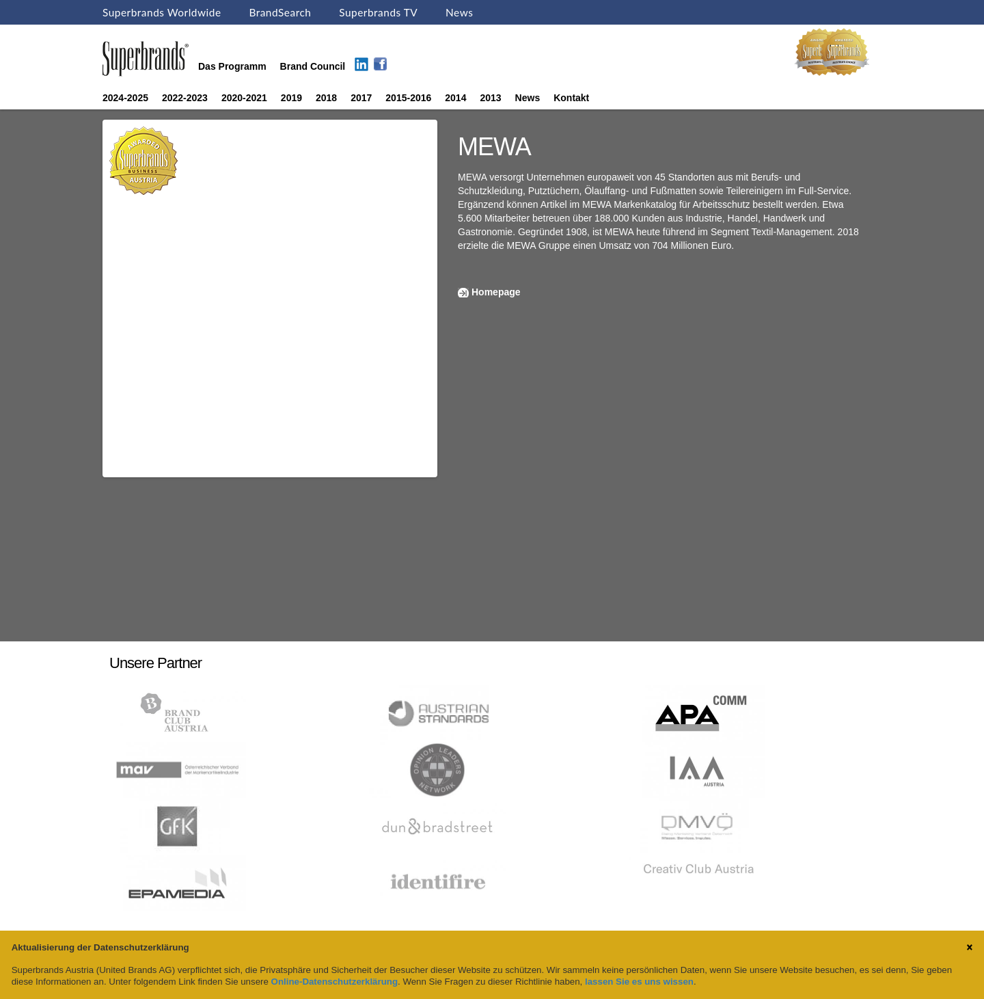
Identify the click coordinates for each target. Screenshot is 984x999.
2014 (455, 97)
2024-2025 (125, 97)
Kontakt (571, 97)
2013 (490, 97)
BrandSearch (280, 12)
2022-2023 (185, 97)
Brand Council (313, 66)
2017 (361, 97)
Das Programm (232, 66)
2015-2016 (408, 97)
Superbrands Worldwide (161, 12)
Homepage (496, 292)
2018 (326, 97)
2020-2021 (244, 97)
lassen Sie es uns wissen (639, 981)
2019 (291, 97)
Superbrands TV (378, 12)
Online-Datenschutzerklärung (334, 981)
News (459, 12)
